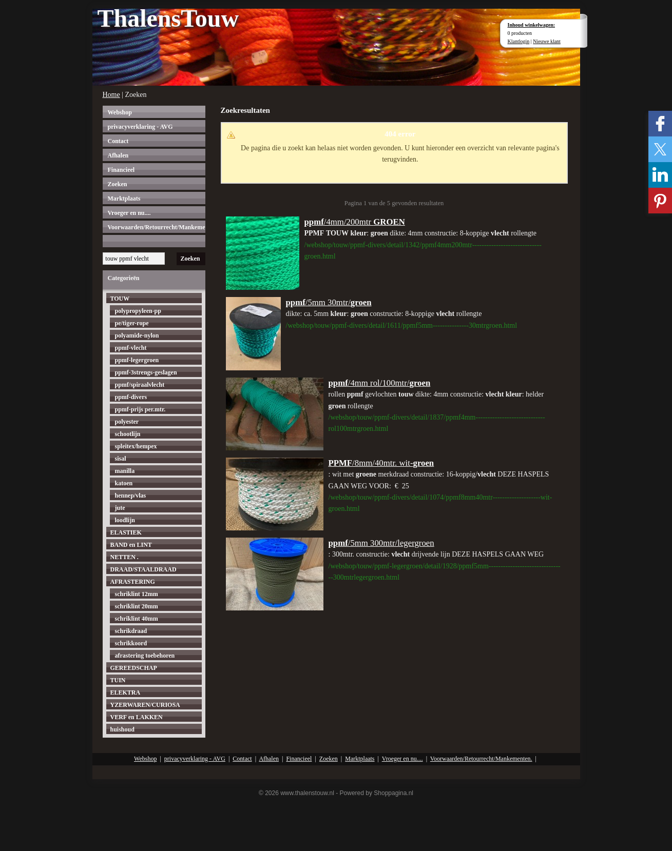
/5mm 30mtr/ (329, 302)
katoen (124, 483)
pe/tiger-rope (132, 323)
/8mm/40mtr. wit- (381, 463)
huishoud (122, 729)
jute (120, 507)
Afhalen (118, 155)
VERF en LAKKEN (136, 717)
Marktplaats (124, 198)
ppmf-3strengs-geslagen (146, 372)
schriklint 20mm (136, 606)
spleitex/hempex (136, 446)
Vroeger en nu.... (129, 212)
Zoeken (117, 184)
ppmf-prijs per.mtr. (140, 409)
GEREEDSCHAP (133, 667)
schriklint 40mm (136, 618)
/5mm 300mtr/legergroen (381, 543)
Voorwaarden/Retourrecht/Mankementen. (156, 227)
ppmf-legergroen (137, 360)
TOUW (120, 298)
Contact (118, 141)
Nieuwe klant (547, 41)
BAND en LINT (131, 544)
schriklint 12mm (136, 594)
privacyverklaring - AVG (140, 126)
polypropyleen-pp (138, 310)
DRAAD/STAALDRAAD (143, 569)
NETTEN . (124, 557)
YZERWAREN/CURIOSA (145, 704)
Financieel (121, 169)
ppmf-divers (131, 397)
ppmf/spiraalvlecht (140, 384)
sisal (120, 458)
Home (111, 94)
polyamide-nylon (137, 335)
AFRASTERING (132, 581)
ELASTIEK (126, 532)
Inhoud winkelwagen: (531, 25)
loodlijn (125, 520)
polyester (127, 421)
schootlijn (128, 434)
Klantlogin (519, 41)
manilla (125, 470)
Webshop (120, 112)
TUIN (118, 680)
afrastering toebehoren (145, 655)
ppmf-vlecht (131, 347)
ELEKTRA (125, 692)
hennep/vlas (130, 495)
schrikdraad (131, 631)
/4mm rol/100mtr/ (380, 383)
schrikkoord (131, 643)
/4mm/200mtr (354, 222)
